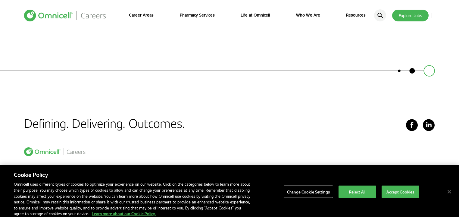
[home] (55, 151)
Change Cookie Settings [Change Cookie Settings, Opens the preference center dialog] (308, 195)
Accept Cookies (400, 195)
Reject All (357, 195)
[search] (380, 15)
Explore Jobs (410, 15)
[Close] (449, 195)
